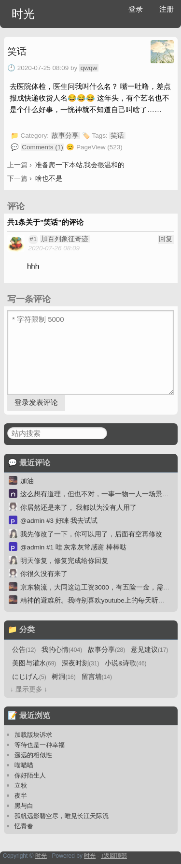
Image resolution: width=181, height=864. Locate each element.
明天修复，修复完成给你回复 (64, 560)
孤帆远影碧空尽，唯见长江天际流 (61, 816)
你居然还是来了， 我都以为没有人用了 (78, 507)
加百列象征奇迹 (64, 239)
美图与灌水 (34, 663)
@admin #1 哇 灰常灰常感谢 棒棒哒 (73, 547)
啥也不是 (48, 178)
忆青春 (23, 826)
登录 (135, 9)
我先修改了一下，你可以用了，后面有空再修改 (91, 534)
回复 (165, 239)
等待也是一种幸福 (39, 745)
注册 (166, 9)
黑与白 (23, 805)
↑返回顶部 (114, 855)
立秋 (20, 785)
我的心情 (62, 649)
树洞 (63, 676)
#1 (33, 239)
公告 (24, 649)
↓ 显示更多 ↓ (28, 689)
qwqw (89, 68)
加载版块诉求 (33, 734)
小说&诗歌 (125, 663)
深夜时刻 (80, 663)
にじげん (29, 676)
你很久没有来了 (44, 573)
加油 (27, 481)
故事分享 (65, 135)
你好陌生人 (30, 775)
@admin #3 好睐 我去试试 (59, 520)
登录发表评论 (36, 402)
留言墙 (97, 676)
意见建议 (149, 649)
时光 (23, 13)
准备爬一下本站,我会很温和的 (80, 165)
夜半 (20, 795)
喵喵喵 (23, 765)
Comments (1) (42, 147)
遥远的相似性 (33, 755)
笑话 (17, 51)
